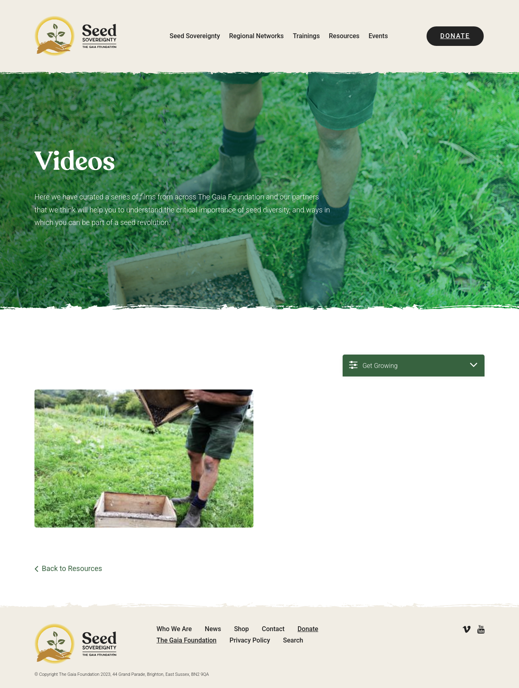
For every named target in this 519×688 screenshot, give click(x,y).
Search (293, 640)
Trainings (306, 36)
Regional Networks (256, 36)
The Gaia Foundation (187, 640)
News (213, 629)
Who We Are (174, 629)
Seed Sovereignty (194, 36)
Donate (455, 36)
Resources (344, 36)
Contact (273, 629)
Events (378, 36)
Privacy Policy (249, 640)
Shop (241, 629)
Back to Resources (72, 568)
